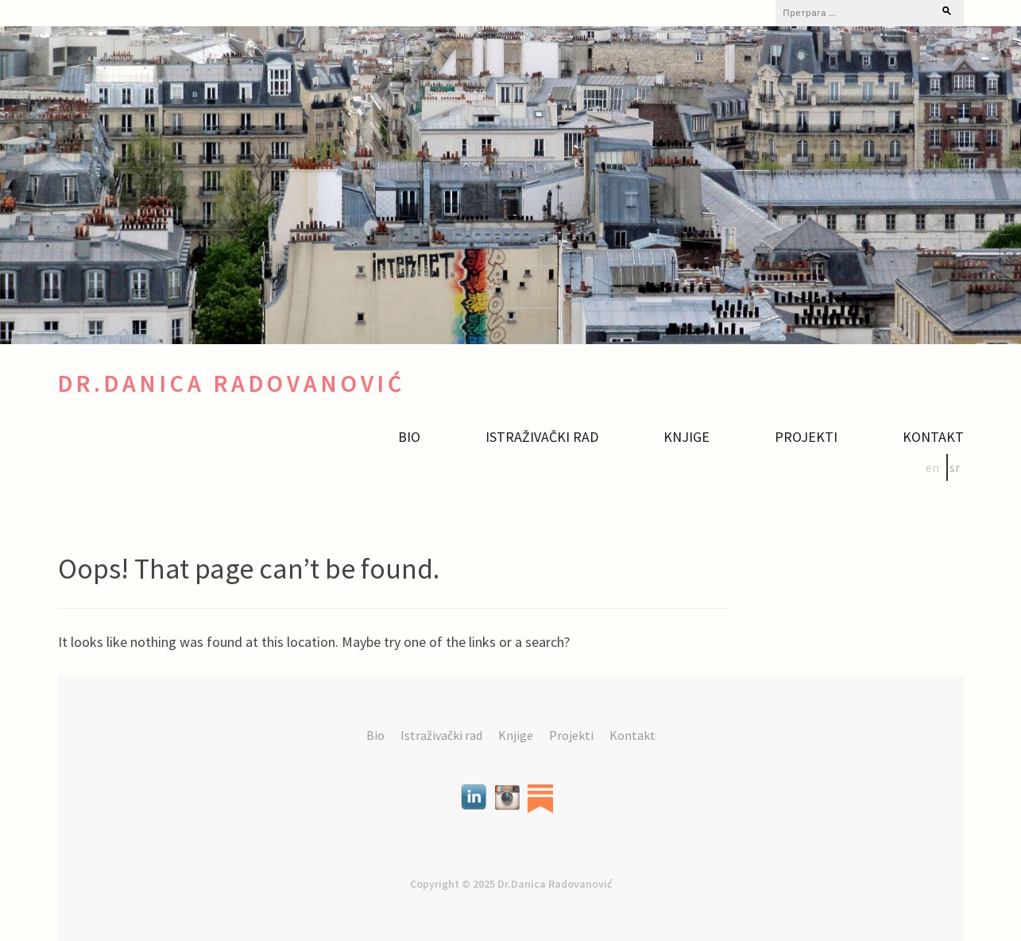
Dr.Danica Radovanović (231, 383)
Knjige (686, 437)
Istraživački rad (541, 437)
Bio (409, 437)
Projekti (806, 437)
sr (954, 467)
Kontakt (933, 437)
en (932, 467)
